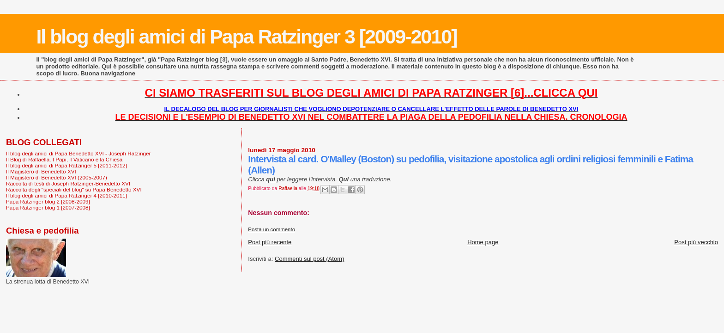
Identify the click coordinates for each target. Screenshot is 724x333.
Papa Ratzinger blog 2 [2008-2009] (48, 201)
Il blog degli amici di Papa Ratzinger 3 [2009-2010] (246, 36)
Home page (482, 242)
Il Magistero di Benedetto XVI (41, 171)
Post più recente (269, 242)
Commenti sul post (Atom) (309, 258)
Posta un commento (271, 229)
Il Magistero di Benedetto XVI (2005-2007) (56, 177)
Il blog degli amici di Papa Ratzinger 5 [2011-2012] (66, 165)
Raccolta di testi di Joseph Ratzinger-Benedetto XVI (68, 183)
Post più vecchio (696, 242)
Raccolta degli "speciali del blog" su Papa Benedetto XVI (74, 189)
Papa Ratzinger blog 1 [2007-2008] (48, 207)
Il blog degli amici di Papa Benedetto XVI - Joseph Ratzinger (78, 153)
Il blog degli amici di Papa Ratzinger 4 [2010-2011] (66, 195)
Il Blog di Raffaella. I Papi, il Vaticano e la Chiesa (64, 159)
